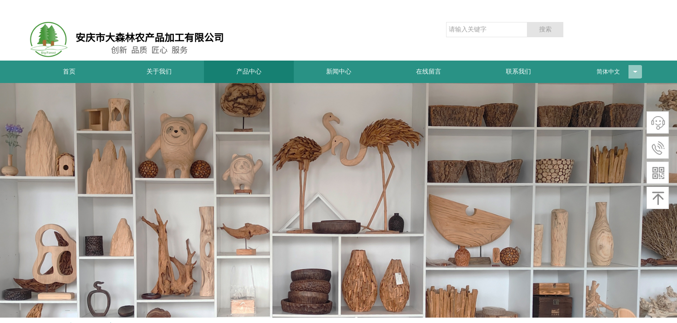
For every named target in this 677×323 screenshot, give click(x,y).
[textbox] (486, 29)
